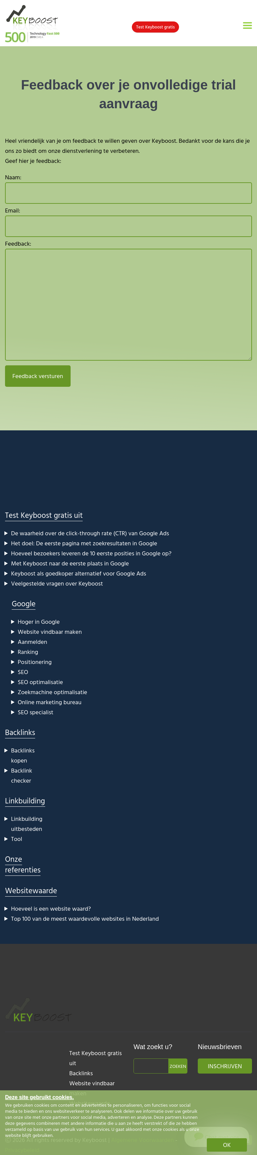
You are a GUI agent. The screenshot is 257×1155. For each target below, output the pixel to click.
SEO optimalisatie (40, 681)
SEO (23, 671)
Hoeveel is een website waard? (51, 908)
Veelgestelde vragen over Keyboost (57, 583)
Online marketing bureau (49, 702)
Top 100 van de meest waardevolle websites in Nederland (85, 918)
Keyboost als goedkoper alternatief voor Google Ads (78, 573)
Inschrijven (225, 1066)
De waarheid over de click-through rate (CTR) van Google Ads (90, 533)
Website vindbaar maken (50, 631)
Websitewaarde (31, 890)
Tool (16, 838)
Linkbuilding (25, 800)
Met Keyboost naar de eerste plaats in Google (70, 563)
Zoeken (178, 1066)
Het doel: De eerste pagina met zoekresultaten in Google (84, 543)
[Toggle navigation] (247, 25)
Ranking (28, 651)
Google (23, 603)
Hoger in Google (39, 621)
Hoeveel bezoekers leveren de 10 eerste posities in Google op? (91, 553)
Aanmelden (32, 641)
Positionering (35, 661)
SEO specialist (35, 712)
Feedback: (128, 301)
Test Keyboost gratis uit (44, 515)
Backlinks (20, 732)
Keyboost (164, 140)
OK (227, 1144)
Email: (128, 221)
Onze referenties (22, 864)
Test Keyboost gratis (155, 26)
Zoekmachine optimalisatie (52, 691)
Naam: (128, 188)
